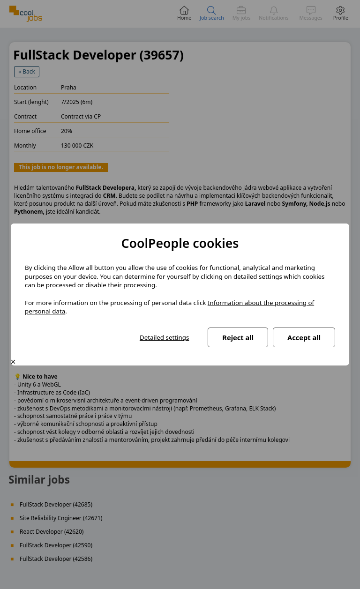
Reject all (238, 337)
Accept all (304, 337)
